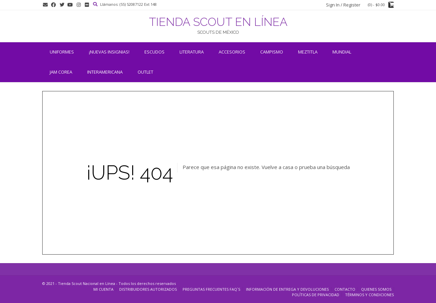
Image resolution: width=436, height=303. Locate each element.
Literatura (192, 52)
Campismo (271, 52)
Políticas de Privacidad (315, 294)
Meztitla (307, 52)
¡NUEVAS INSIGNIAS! (109, 52)
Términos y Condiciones (369, 294)
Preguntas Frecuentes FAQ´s (211, 289)
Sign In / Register (343, 5)
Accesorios (232, 52)
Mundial (341, 52)
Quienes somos (376, 289)
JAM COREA (61, 72)
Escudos (154, 52)
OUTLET (145, 72)
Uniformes (62, 52)
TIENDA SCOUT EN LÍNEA (218, 22)
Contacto (344, 289)
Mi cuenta (103, 289)
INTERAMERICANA (105, 72)
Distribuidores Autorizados (148, 289)
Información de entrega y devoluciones (287, 289)
